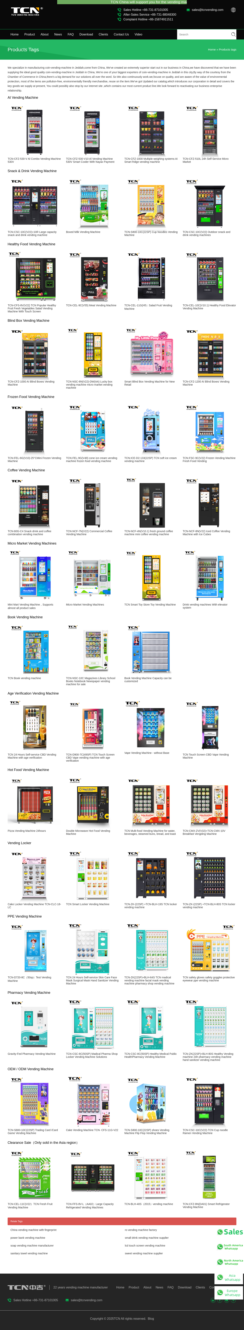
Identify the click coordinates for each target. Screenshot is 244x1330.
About (45, 34)
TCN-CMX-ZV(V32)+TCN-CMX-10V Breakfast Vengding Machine (204, 832)
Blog (150, 1318)
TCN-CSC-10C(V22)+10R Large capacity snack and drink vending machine (32, 233)
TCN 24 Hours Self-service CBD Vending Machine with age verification (32, 756)
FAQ (71, 34)
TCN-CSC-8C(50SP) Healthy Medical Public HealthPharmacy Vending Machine (150, 1055)
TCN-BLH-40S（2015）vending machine (148, 1204)
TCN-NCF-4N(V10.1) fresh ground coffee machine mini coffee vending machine (148, 533)
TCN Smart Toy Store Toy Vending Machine (150, 604)
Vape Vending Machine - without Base (146, 752)
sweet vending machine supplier (144, 1253)
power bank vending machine (27, 1237)
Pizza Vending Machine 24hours (27, 830)
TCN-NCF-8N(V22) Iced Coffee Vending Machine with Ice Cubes (206, 533)
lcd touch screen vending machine (145, 1245)
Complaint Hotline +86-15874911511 (148, 19)
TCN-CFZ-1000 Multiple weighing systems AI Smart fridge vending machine (150, 160)
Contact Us (121, 34)
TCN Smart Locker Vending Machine (87, 904)
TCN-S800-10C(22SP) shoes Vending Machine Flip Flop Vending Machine (146, 1132)
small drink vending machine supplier (147, 1237)
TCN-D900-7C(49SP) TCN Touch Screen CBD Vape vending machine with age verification (90, 757)
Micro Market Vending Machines (85, 604)
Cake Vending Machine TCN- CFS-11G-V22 (92, 1130)
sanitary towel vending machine (29, 1253)
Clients (103, 34)
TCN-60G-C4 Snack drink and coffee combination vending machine (29, 533)
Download (86, 34)
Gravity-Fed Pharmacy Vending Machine (31, 1053)
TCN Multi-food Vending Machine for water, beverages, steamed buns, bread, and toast (150, 832)
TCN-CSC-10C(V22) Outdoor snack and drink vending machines (206, 233)
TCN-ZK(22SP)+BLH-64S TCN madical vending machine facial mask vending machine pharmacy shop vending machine (149, 980)
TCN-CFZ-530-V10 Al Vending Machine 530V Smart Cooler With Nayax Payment (90, 160)
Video (138, 34)
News (58, 34)
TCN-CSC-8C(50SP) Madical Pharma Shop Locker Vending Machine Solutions (92, 1055)
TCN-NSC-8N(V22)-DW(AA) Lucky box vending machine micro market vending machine (89, 384)
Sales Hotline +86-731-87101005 (145, 9)
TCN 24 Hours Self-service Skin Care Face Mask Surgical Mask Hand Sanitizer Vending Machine (92, 980)
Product (29, 34)
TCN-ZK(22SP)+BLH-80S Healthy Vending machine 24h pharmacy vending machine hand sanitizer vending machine (208, 1056)
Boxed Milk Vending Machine (83, 231)
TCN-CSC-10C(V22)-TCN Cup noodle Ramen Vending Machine (205, 1132)
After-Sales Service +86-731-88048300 (149, 14)
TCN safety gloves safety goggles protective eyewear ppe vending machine (209, 979)
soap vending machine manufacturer (32, 1245)
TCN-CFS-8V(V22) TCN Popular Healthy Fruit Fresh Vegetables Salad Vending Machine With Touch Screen (32, 308)
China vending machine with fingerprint (33, 1229)
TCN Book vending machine (24, 678)
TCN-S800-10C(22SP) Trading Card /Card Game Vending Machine (33, 1132)
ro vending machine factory (141, 1229)
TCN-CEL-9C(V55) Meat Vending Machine (91, 305)
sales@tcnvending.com (207, 9)
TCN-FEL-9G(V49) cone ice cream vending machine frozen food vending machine (91, 459)
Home (14, 34)
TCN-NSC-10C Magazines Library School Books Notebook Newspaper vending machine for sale (90, 681)
